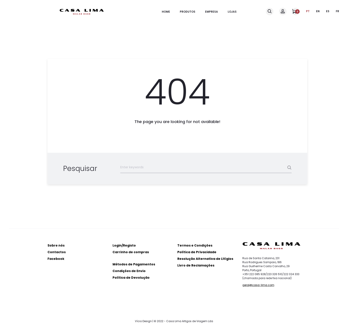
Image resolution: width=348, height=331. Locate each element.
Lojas (232, 12)
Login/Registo (124, 245)
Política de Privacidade (196, 252)
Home (166, 12)
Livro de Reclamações (195, 265)
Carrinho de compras (131, 252)
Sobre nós (56, 245)
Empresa (211, 12)
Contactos (56, 252)
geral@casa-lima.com (258, 285)
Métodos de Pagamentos (134, 264)
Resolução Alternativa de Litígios (205, 259)
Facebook (55, 259)
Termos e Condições (194, 245)
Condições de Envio (129, 271)
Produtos (187, 12)
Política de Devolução (131, 277)
